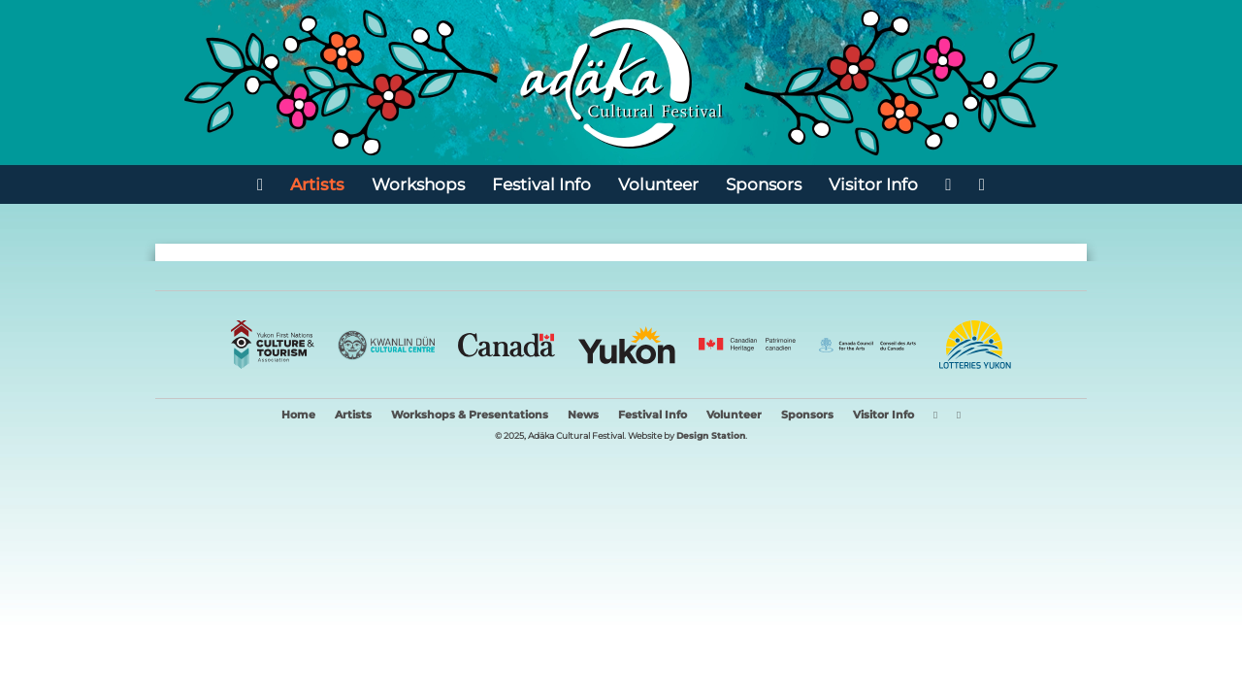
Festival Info (541, 184)
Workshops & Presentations (469, 415)
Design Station (710, 435)
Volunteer (658, 184)
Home (298, 415)
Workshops (418, 184)
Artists (317, 184)
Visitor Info (873, 184)
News (583, 415)
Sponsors (763, 184)
